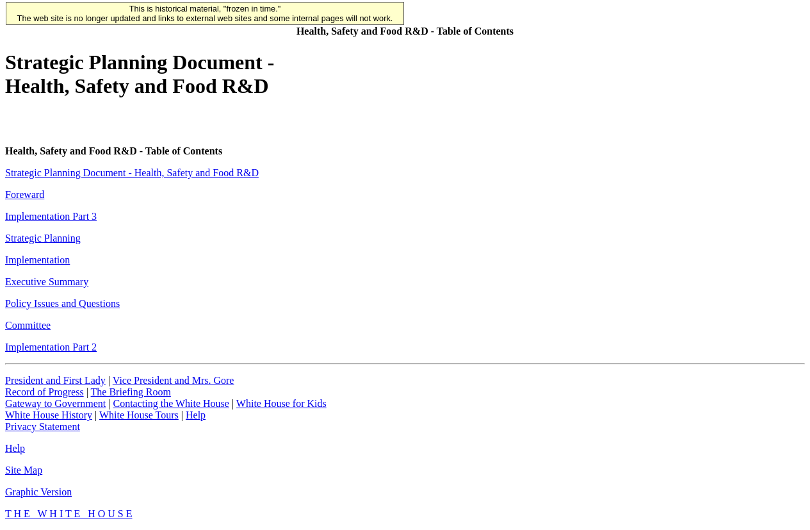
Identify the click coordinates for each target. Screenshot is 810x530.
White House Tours (139, 415)
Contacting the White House (171, 403)
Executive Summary (46, 281)
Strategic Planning (43, 238)
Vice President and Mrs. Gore (173, 380)
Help (196, 415)
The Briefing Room (131, 391)
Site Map (23, 470)
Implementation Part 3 (51, 216)
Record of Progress (44, 391)
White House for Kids (281, 403)
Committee (28, 325)
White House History (48, 415)
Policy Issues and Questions (62, 303)
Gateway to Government (55, 403)
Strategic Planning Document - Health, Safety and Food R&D (132, 172)
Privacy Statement (42, 426)
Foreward (24, 194)
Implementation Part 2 (51, 347)
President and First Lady (55, 380)
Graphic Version (38, 491)
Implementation (37, 259)
